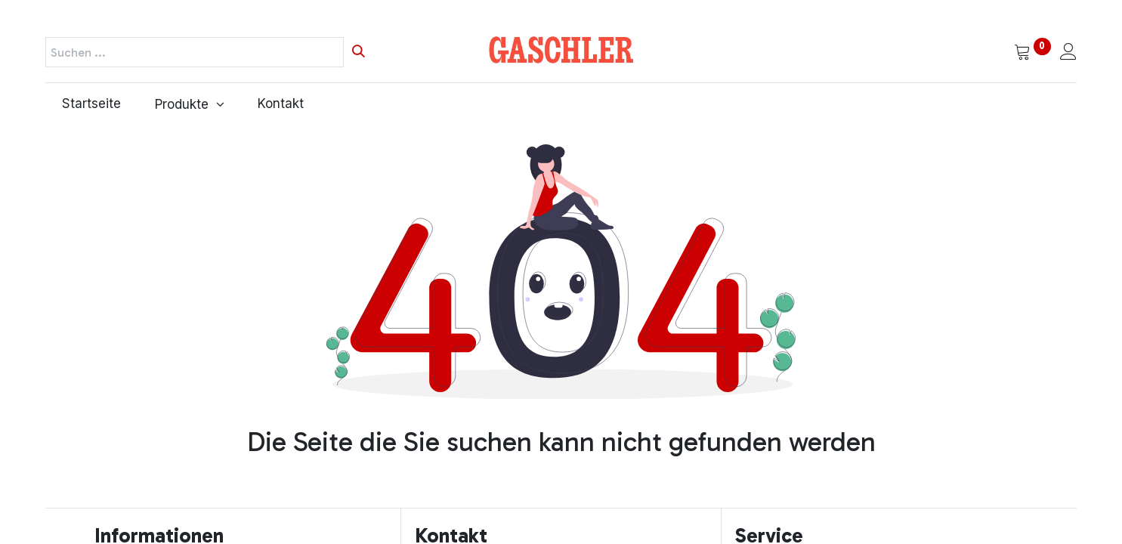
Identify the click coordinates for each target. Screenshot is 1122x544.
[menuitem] (91, 104)
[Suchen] (358, 52)
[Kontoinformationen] (1068, 52)
